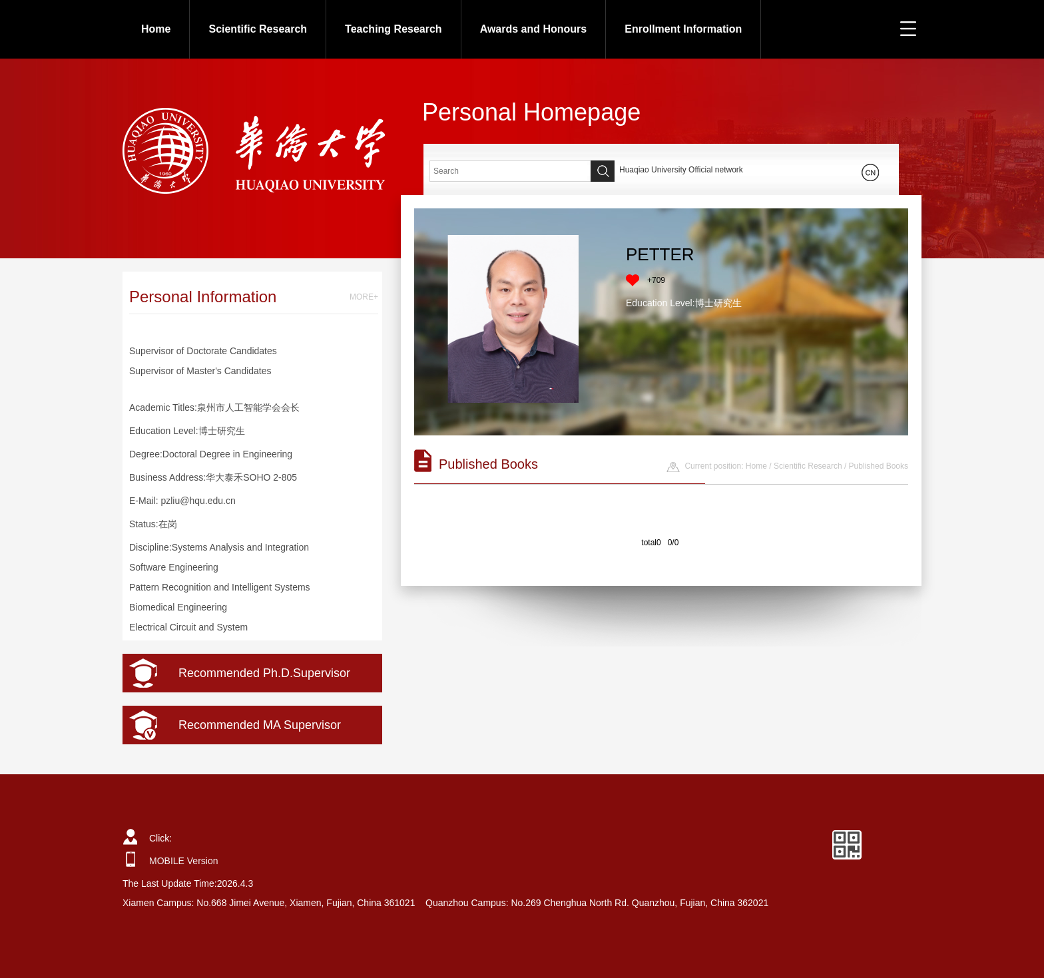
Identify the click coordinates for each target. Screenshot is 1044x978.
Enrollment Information (683, 29)
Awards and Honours (533, 29)
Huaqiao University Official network (681, 169)
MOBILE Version (183, 861)
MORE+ (364, 297)
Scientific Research (257, 29)
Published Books (878, 466)
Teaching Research (393, 29)
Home (155, 29)
